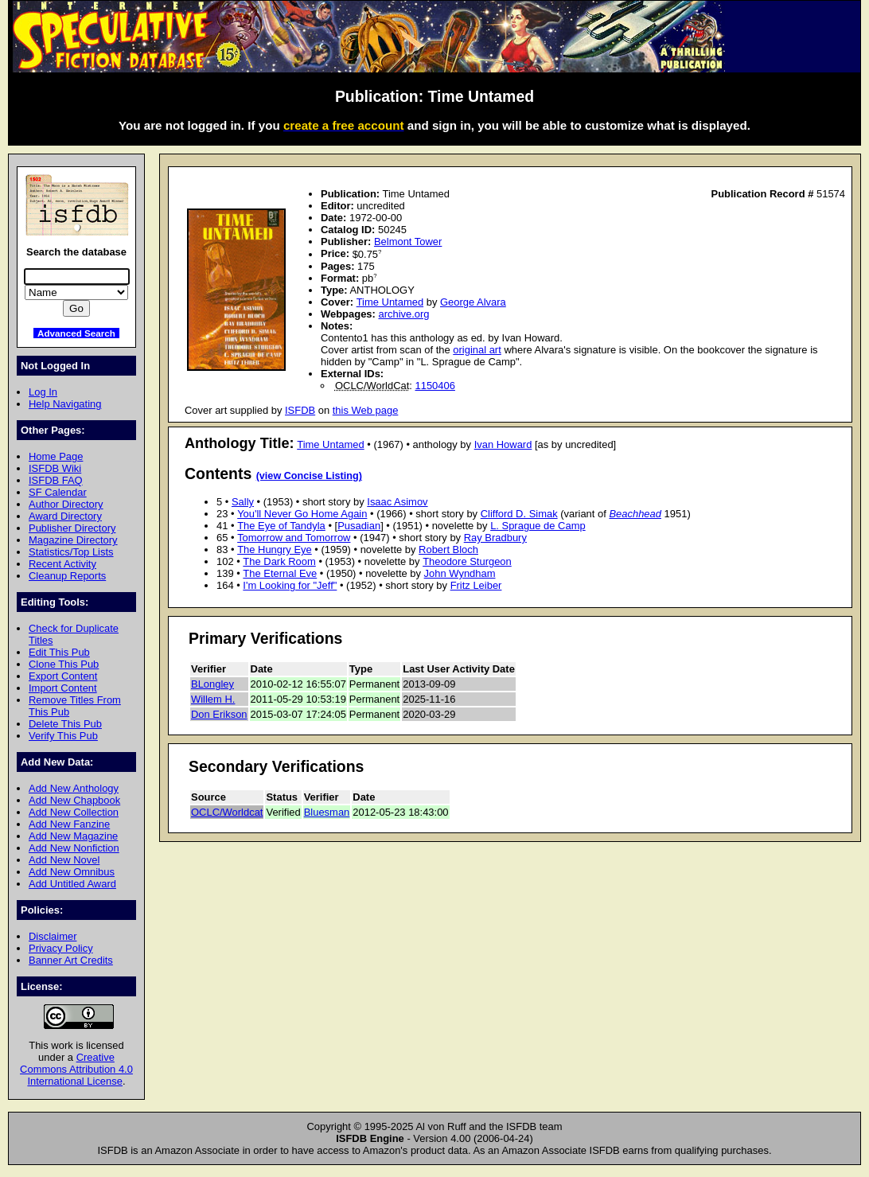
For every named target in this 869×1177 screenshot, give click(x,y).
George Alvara (473, 302)
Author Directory (66, 504)
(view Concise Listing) (309, 475)
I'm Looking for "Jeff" (290, 585)
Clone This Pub (64, 664)
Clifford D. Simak (519, 514)
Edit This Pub (59, 652)
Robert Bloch (448, 549)
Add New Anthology (74, 788)
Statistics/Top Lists (71, 552)
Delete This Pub (65, 724)
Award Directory (65, 516)
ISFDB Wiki (55, 468)
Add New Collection (74, 812)
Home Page (56, 456)
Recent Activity (62, 564)
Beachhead (635, 514)
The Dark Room (279, 561)
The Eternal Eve (280, 573)
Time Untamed (390, 302)
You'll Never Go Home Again (302, 514)
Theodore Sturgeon (467, 561)
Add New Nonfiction (74, 848)
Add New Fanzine (69, 824)
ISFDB (300, 410)
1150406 (435, 386)
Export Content (63, 676)
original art (477, 350)
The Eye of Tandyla (281, 526)
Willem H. (213, 699)
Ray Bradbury (495, 538)
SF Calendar (58, 492)
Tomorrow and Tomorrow (293, 538)
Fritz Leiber (476, 585)
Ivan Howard (503, 444)
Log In (43, 392)
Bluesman (327, 812)
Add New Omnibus (72, 872)
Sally (243, 502)
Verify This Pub (63, 736)
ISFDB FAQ (56, 480)
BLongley (212, 684)
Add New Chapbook (74, 800)
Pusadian (358, 526)
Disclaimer (52, 936)
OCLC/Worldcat (227, 812)
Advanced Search (76, 333)
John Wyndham (460, 573)
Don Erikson (219, 714)
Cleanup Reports (67, 576)
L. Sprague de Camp (538, 526)
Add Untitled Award (72, 884)
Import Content (63, 688)
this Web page (366, 410)
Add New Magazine (73, 836)
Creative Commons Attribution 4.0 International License (76, 1069)
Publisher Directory (72, 528)
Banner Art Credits (71, 960)
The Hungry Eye (274, 549)
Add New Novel (64, 860)
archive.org (403, 314)
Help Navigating (65, 404)
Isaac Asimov (397, 502)
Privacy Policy (61, 948)
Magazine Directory (73, 540)
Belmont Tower (408, 241)
